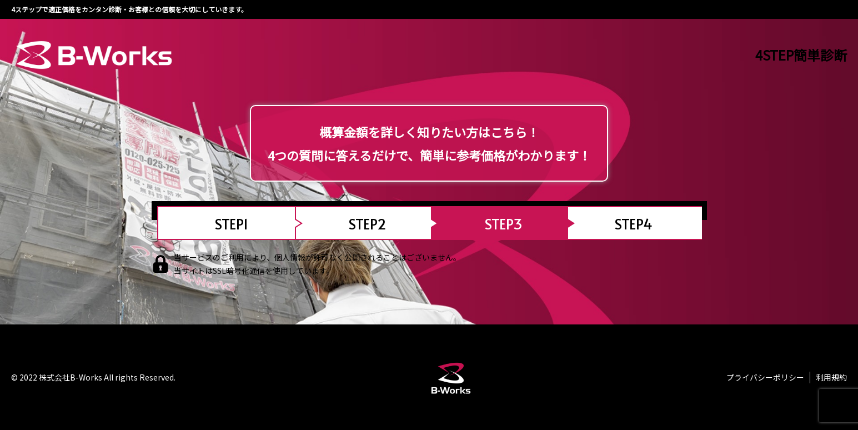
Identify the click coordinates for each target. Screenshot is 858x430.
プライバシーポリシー (765, 377)
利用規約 (831, 377)
